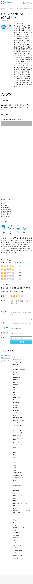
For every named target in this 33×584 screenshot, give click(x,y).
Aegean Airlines (17, 357)
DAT (14, 457)
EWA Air (15, 465)
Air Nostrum (16, 400)
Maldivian (15, 498)
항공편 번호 (4, 333)
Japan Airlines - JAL (18, 488)
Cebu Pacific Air (17, 450)
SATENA (15, 530)
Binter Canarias (17, 435)
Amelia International (18, 420)
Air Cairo (15, 379)
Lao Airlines (16, 490)
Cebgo (14, 447)
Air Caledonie (16, 382)
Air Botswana (16, 377)
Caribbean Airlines (17, 444)
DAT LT (14, 460)
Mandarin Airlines (17, 500)
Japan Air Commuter (18, 485)
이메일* (4, 328)
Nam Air (15, 517)
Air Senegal (16, 402)
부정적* (3, 312)
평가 (2, 296)
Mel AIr (14, 508)
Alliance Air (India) (17, 417)
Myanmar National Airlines (20, 515)
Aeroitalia (15, 364)
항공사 (11, 8)
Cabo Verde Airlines (18, 442)
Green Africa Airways (18, 477)
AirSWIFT (15, 415)
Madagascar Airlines (18, 495)
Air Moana (15, 395)
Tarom (14, 540)
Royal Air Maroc (17, 525)
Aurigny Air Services (18, 423)
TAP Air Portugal (17, 537)
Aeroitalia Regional (18, 367)
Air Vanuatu (16, 410)
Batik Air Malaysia (17, 433)
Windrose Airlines (17, 555)
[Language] (26, 2)
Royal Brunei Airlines (18, 527)
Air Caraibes (16, 384)
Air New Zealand (17, 397)
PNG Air (15, 522)
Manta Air (15, 505)
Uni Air (14, 548)
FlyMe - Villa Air (17, 472)
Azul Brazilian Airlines (18, 425)
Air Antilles (15, 374)
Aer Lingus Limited (18, 359)
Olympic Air (16, 520)
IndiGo (14, 483)
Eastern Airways (17, 462)
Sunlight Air (16, 535)
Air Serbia (15, 405)
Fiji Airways (16, 467)
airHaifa (15, 412)
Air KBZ (15, 392)
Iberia (14, 480)
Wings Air (15, 558)
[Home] (6, 2)
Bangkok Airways (17, 430)
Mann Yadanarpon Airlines (20, 503)
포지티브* (4, 300)
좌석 (2, 338)
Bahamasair (16, 428)
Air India (15, 390)
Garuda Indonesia (17, 475)
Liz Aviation (18, 8)
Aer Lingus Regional (18, 362)
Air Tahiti (15, 407)
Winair (14, 553)
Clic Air (14, 455)
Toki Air (15, 543)
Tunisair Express (17, 545)
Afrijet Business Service (19, 369)
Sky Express (16, 532)
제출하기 (21, 342)
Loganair (15, 493)
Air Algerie (15, 372)
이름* (2, 323)
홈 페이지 (4, 8)
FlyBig (14, 470)
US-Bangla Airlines (18, 550)
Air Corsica (15, 387)
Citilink (14, 452)
